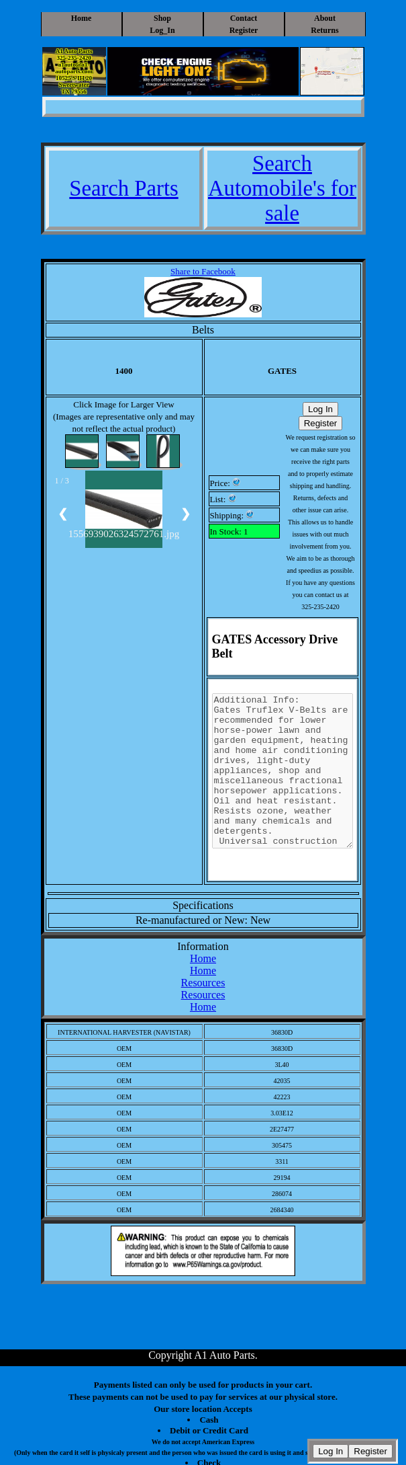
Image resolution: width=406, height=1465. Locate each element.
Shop (162, 18)
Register (244, 30)
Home (81, 18)
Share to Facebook (203, 271)
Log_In (162, 30)
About (325, 18)
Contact (244, 18)
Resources (203, 982)
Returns (324, 30)
